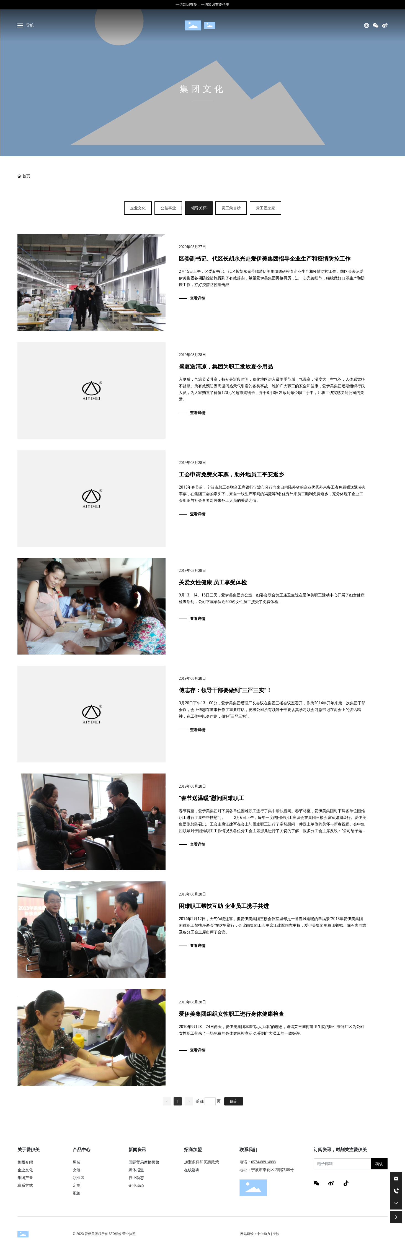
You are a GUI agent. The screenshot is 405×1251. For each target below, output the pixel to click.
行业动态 (136, 1177)
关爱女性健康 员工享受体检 (213, 582)
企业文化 (138, 208)
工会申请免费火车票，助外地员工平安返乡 (231, 474)
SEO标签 (115, 1234)
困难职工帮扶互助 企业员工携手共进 (224, 906)
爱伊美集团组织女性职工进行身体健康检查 (231, 1014)
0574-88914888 (263, 1162)
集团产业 (25, 1177)
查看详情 (197, 298)
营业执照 (129, 1234)
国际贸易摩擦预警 (143, 1162)
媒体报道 (136, 1170)
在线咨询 (192, 1170)
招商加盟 (193, 1149)
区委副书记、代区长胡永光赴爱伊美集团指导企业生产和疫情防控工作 (264, 258)
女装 (77, 1170)
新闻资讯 (137, 1149)
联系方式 (25, 1185)
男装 (77, 1162)
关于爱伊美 (28, 1149)
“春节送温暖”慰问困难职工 (211, 798)
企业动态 (136, 1185)
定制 (77, 1185)
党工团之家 (265, 208)
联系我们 (248, 1149)
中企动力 (263, 1234)
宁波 (276, 1234)
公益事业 (168, 208)
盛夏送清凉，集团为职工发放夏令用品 (226, 366)
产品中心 (82, 1149)
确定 (234, 1101)
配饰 (77, 1193)
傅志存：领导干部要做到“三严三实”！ (225, 690)
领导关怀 (199, 208)
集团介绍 (25, 1162)
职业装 (78, 1177)
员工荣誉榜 (231, 208)
